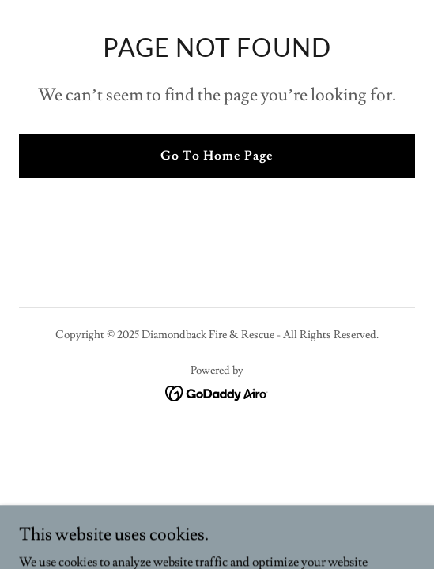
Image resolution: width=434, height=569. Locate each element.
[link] (217, 390)
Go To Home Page (217, 156)
